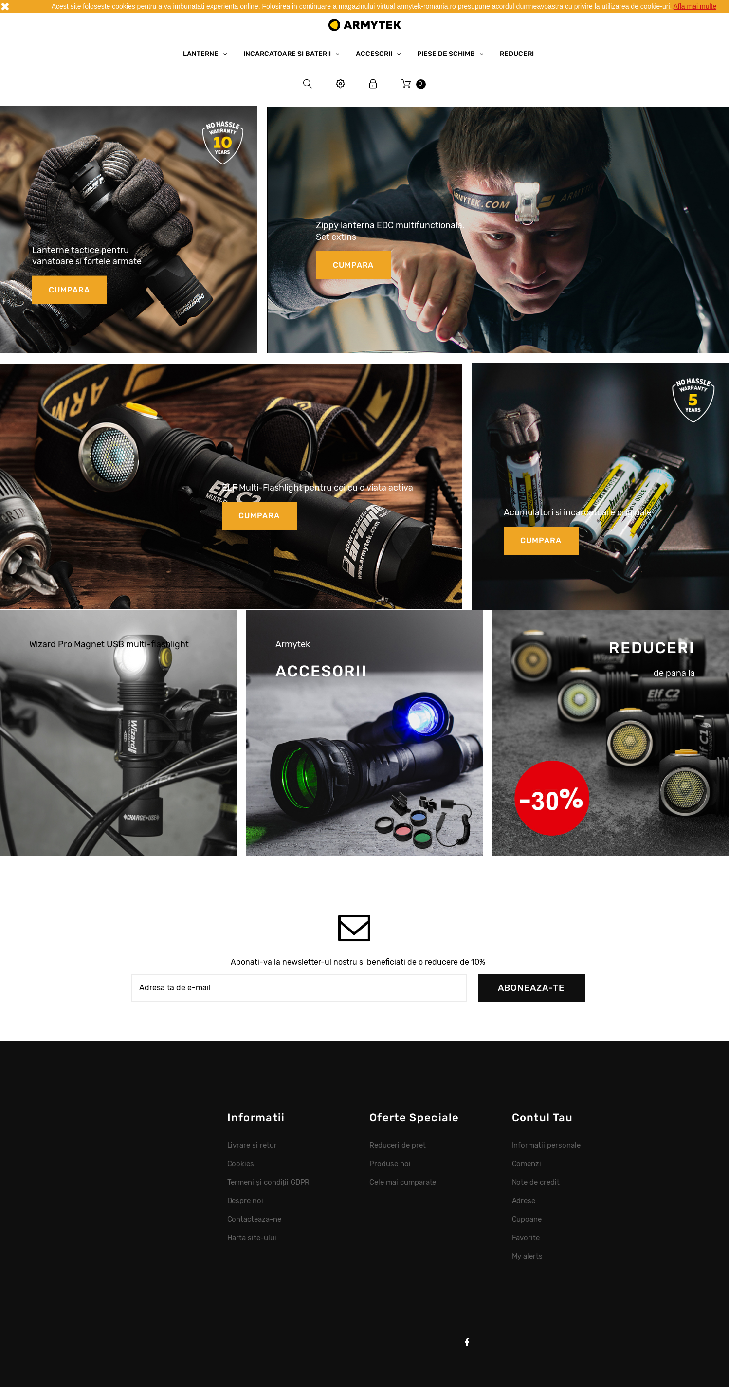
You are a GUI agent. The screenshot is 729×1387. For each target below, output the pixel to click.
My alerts (527, 1256)
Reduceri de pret (397, 1145)
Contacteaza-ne (254, 1219)
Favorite (526, 1237)
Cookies (241, 1163)
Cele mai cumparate (402, 1182)
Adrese (524, 1200)
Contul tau (542, 1117)
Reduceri (517, 54)
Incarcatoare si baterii (287, 54)
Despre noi (245, 1200)
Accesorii (375, 54)
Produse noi (390, 1163)
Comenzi (527, 1163)
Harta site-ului (252, 1237)
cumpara (69, 289)
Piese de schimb (446, 54)
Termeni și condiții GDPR (268, 1182)
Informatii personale (546, 1145)
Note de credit (536, 1182)
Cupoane (527, 1219)
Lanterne (201, 54)
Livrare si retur (252, 1145)
